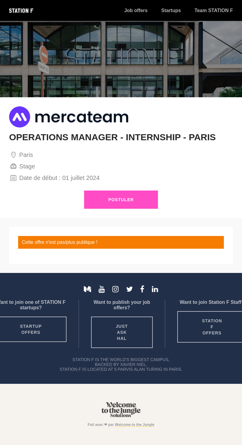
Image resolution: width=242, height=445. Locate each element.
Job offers (136, 10)
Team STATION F (214, 10)
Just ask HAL (122, 332)
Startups (171, 10)
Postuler (121, 199)
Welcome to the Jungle (134, 425)
